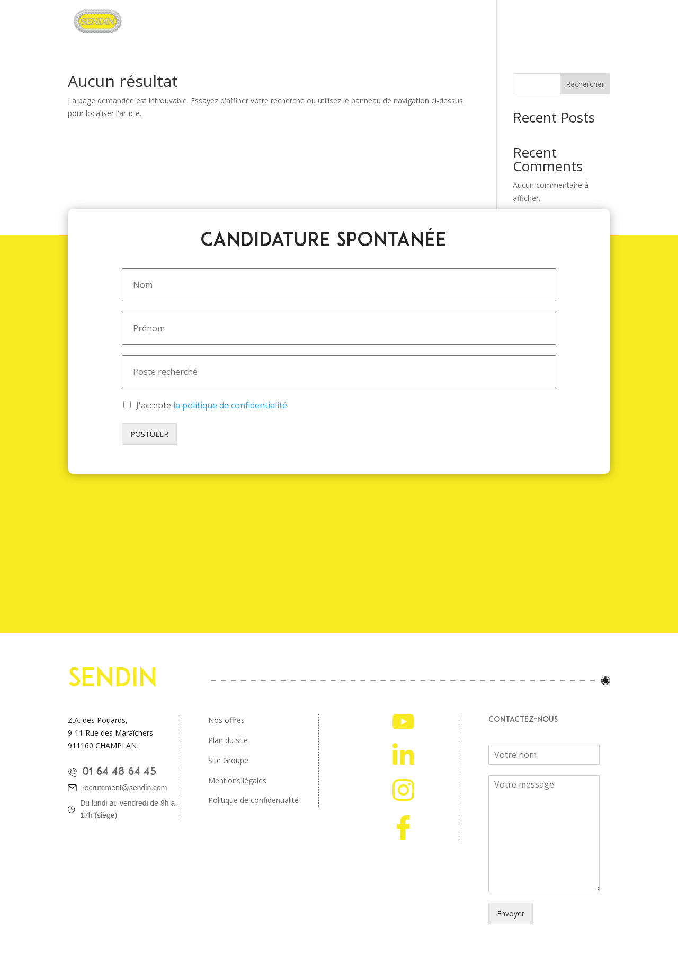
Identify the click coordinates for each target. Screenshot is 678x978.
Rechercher (585, 84)
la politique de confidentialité (230, 405)
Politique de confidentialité (253, 800)
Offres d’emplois (352, 22)
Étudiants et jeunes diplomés (450, 22)
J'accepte (211, 405)
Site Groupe (228, 760)
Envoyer (510, 914)
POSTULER (149, 434)
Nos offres (226, 720)
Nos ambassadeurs (553, 22)
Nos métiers (285, 22)
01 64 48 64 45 (119, 772)
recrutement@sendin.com (124, 787)
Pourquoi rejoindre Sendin (201, 22)
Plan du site (228, 740)
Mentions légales (237, 780)
